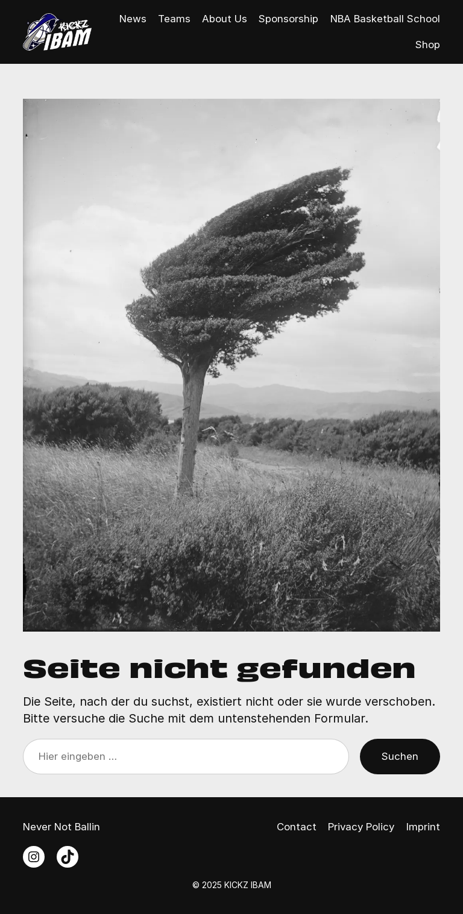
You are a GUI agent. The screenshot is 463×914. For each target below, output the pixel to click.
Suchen (400, 756)
